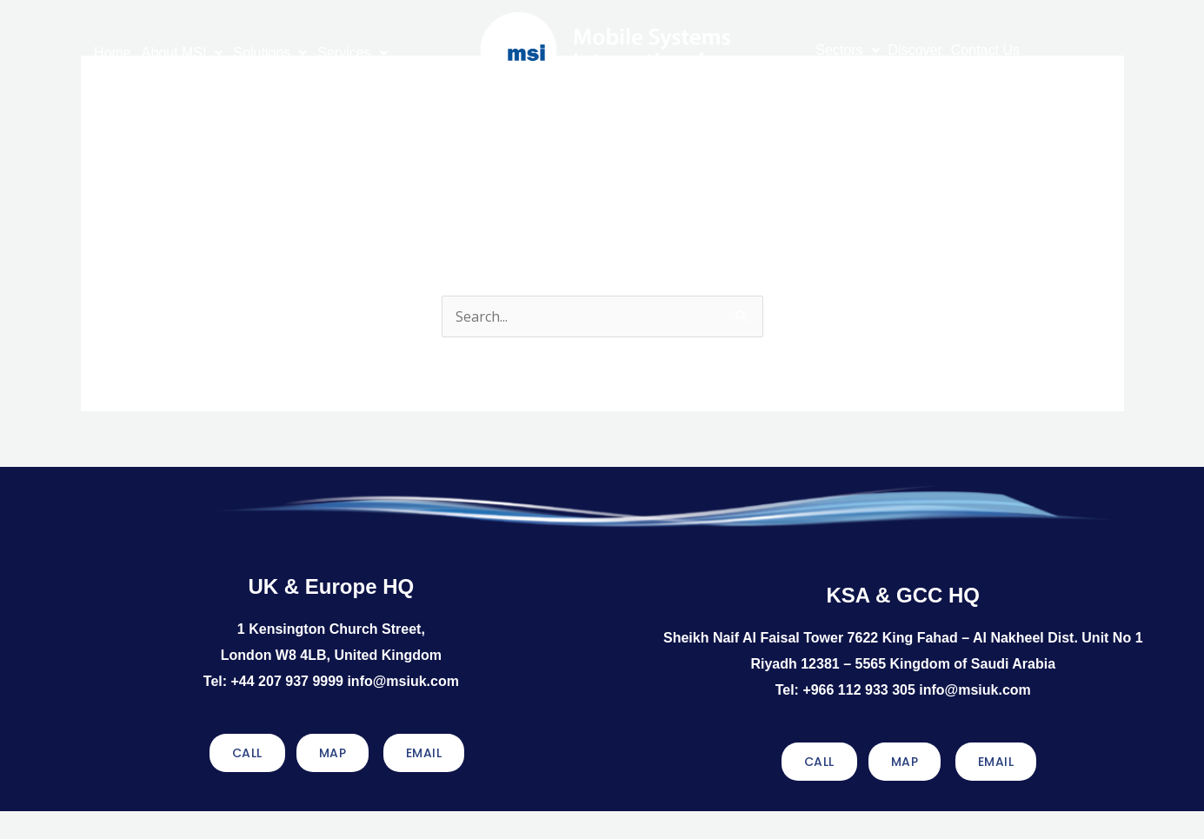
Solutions (270, 52)
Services (352, 52)
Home (112, 52)
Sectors (847, 50)
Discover (915, 50)
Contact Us (985, 50)
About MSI (182, 52)
